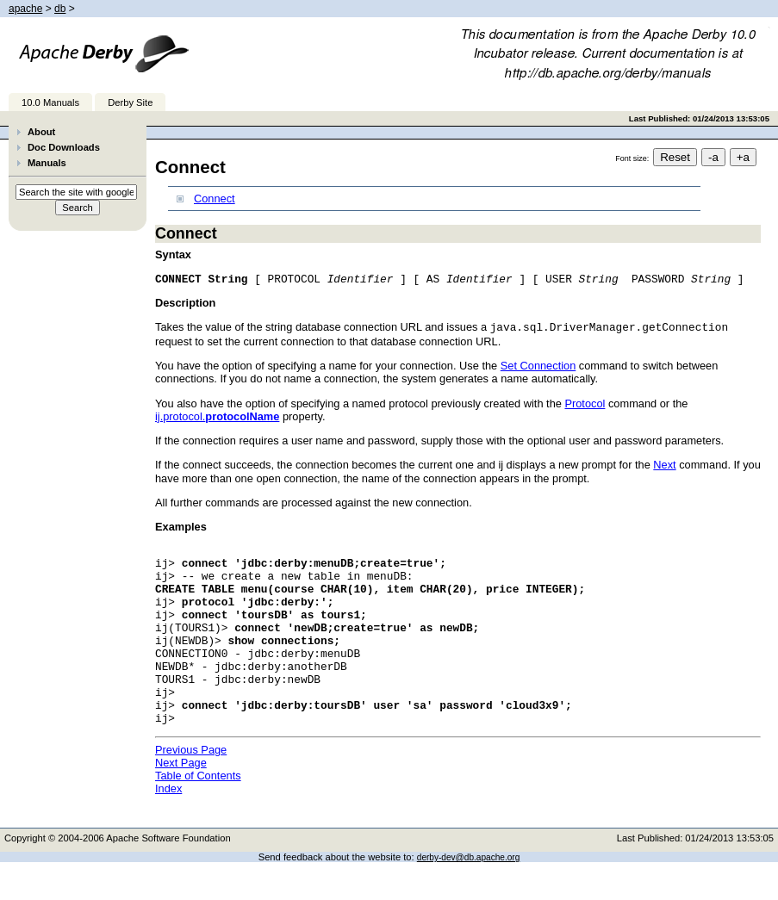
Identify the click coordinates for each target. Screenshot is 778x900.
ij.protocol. (217, 418)
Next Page (181, 800)
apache (25, 9)
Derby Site (130, 102)
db (59, 9)
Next (664, 466)
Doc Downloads (64, 147)
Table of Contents (198, 813)
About (41, 132)
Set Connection (538, 367)
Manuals (47, 163)
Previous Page (191, 787)
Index (168, 826)
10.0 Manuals (50, 102)
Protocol (584, 405)
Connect (214, 198)
